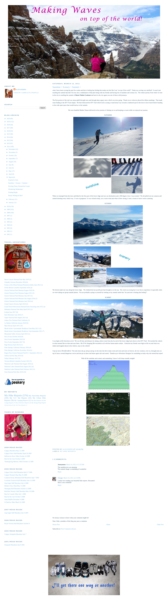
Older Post (160, 524)
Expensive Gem (13, 180)
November (12, 152)
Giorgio (60, 478)
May (10, 171)
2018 (8, 125)
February (12, 199)
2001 (8, 234)
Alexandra (21, 89)
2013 (8, 140)
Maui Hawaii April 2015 (12, 326)
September (12, 158)
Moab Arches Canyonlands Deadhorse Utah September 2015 (23, 331)
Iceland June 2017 (10, 312)
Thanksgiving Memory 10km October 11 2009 (18, 461)
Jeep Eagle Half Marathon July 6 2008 (16, 483)
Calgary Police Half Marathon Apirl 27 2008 (18, 472)
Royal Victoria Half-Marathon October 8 (17, 523)
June (10, 168)
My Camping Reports (21, 400)
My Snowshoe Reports (37, 396)
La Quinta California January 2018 (15, 323)
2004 (8, 225)
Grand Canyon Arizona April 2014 (15, 304)
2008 (8, 212)
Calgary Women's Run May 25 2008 (15, 475)
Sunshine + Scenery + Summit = (18, 183)
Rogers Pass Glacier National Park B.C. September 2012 (22, 353)
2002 (8, 231)
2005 (8, 222)
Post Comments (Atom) (68, 529)
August (11, 162)
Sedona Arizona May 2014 (12, 356)
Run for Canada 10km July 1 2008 (15, 494)
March (11, 177)
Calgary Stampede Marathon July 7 (15, 534)
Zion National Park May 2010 (13, 372)
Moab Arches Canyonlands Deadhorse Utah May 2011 (21, 328)
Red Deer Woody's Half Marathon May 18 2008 (19, 491)
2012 (8, 143)
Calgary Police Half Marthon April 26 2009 (17, 453)
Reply (59, 472)
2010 (8, 206)
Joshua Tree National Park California (15, 320)
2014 (8, 137)
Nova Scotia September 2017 (13, 342)
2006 (8, 219)
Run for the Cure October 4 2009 (14, 459)
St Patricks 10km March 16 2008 (14, 502)
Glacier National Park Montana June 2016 (17, 301)
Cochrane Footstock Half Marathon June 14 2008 (19, 480)
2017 (8, 128)
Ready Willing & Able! (15, 195)
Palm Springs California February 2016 (16, 347)
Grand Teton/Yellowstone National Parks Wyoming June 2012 (23, 307)
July (10, 165)
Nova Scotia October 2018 (12, 336)
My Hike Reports (68, 451)
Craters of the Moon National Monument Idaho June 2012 (22, 285)
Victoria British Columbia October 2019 (16, 361)
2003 (8, 228)
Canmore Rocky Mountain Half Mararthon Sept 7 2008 (21, 478)
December (12, 149)
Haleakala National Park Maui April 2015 (17, 309)
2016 (8, 131)
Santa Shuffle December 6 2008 (14, 499)
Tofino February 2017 (11, 358)
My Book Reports (36, 400)
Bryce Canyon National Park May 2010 (16, 279)
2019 (8, 121)
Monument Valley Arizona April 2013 (16, 334)
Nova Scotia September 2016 (13, 339)
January (11, 202)
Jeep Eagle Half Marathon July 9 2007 (16, 513)
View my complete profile (26, 93)
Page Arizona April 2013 (12, 345)
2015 (8, 134)
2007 (8, 216)
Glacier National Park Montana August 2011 (18, 293)
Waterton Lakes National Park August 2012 (17, 366)
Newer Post (56, 524)
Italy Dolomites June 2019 (12, 315)
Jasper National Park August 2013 (15, 317)
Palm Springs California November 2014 (17, 350)
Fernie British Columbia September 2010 (17, 287)
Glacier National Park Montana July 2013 (17, 296)
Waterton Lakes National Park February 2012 (18, 369)
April (10, 174)
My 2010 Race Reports (22, 403)
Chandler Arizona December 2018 (15, 282)
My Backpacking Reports (38, 403)
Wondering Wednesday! (15, 189)
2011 (8, 146)
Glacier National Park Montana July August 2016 (19, 298)
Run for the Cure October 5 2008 (14, 497)
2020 (8, 118)
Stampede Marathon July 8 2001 (14, 545)
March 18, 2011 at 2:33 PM (71, 478)
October (11, 155)
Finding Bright (12, 192)
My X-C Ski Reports (18, 398)
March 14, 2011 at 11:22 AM (75, 464)
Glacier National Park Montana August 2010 (18, 290)
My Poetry (9, 405)
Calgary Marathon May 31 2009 (14, 451)
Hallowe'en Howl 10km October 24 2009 (17, 456)
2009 (8, 209)
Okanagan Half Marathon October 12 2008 (17, 488)
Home (108, 524)
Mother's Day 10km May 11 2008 (14, 486)
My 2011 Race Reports (19, 405)
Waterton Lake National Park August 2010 (17, 364)
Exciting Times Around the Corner (19, 186)
